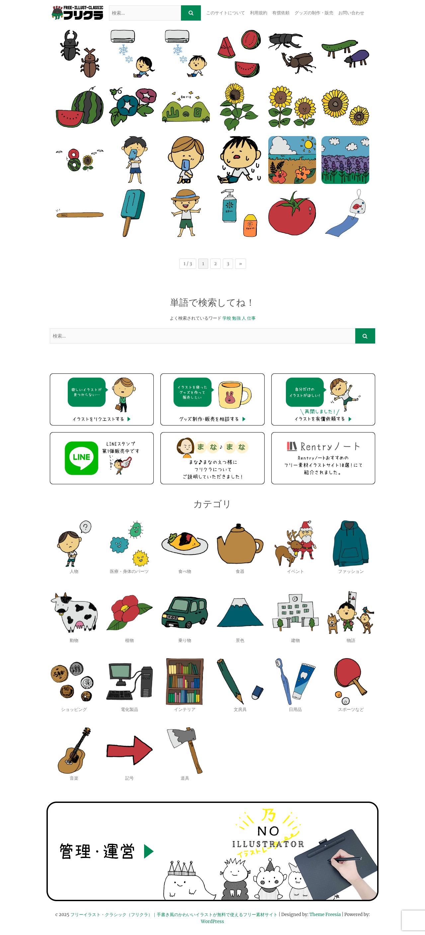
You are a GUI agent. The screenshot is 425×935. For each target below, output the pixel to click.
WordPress (212, 921)
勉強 (236, 318)
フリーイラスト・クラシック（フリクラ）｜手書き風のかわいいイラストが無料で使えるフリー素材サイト (174, 914)
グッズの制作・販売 (314, 13)
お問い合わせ (351, 13)
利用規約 (258, 13)
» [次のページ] (240, 264)
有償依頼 (281, 13)
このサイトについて (225, 13)
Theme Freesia (325, 914)
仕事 (251, 318)
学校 (226, 318)
